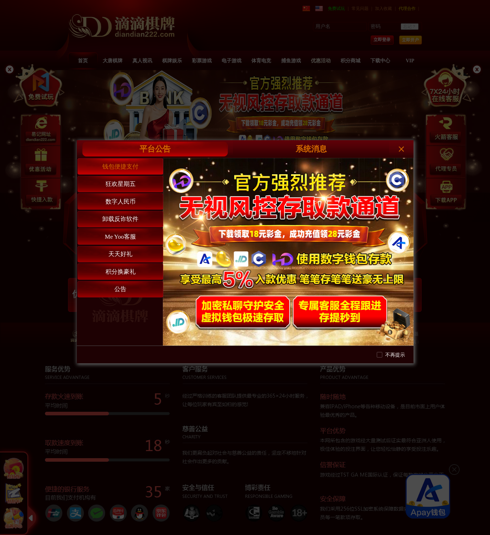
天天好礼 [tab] (120, 254)
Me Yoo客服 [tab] (120, 236)
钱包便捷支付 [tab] (120, 166)
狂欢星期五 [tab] (121, 184)
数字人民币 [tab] (121, 201)
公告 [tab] (120, 289)
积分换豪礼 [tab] (121, 271)
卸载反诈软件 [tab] (120, 219)
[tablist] (120, 252)
